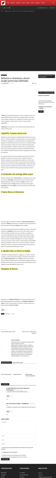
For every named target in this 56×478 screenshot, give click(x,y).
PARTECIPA (22, 461)
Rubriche (13, 2)
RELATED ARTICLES (6, 342)
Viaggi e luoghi (8, 11)
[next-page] (4, 358)
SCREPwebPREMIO (5, 458)
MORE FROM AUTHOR (18, 342)
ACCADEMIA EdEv (24, 454)
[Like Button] (3, 289)
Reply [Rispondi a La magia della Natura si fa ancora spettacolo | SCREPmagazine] (7, 378)
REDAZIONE (4, 452)
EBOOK (2, 456)
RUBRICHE (3, 454)
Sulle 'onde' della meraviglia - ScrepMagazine (17, 383)
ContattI (43, 2)
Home (8, 2)
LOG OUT (40, 454)
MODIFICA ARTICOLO (43, 458)
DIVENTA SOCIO (23, 458)
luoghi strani (7, 293)
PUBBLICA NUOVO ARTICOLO (45, 456)
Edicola (28, 2)
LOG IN (40, 452)
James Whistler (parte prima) (8, 311)
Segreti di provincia (17, 353)
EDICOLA (3, 463)
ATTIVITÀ (22, 456)
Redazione (37, 2)
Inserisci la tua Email (44, 74)
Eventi (23, 2)
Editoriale (18, 2)
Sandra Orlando (5, 62)
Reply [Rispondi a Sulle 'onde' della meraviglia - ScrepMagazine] (7, 394)
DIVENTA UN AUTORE (43, 463)
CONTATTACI (23, 463)
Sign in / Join (52, 7)
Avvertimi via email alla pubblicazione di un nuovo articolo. (14, 436)
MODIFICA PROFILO (43, 461)
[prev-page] (2, 358)
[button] (53, 3)
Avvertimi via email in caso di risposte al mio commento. (14, 434)
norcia (13, 293)
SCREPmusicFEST (5, 461)
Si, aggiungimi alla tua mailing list (9, 431)
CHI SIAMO (22, 452)
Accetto (40, 87)
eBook (32, 2)
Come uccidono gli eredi (6, 353)
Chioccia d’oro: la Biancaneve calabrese (29, 311)
